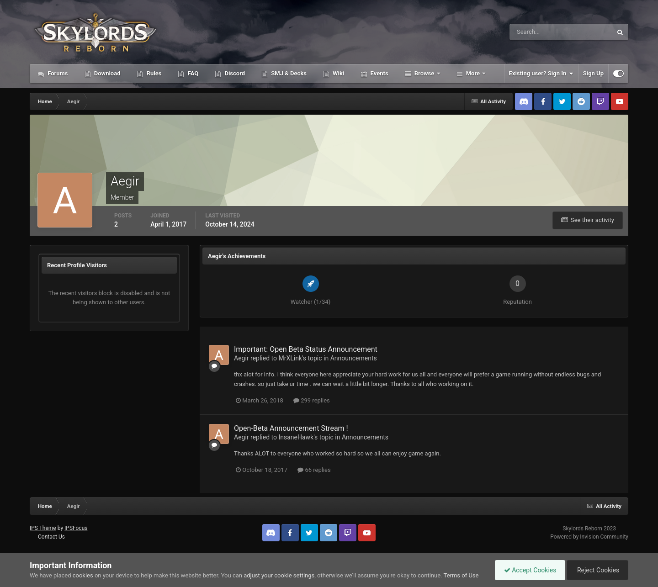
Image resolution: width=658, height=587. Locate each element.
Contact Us (51, 537)
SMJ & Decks (288, 73)
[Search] (533, 32)
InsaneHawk (295, 437)
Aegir (241, 358)
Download (107, 73)
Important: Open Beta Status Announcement (305, 349)
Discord (234, 73)
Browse (424, 73)
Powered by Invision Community (589, 537)
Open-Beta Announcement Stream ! (291, 428)
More (473, 73)
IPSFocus (75, 528)
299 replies (311, 400)
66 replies (313, 469)
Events (378, 73)
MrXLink (290, 358)
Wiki (337, 73)
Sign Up (593, 73)
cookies (83, 575)
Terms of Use (461, 575)
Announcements (353, 358)
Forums (57, 73)
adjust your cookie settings (279, 575)
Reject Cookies (597, 570)
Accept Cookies (528, 570)
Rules (153, 73)
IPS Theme (43, 528)
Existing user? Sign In (541, 73)
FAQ (192, 73)
